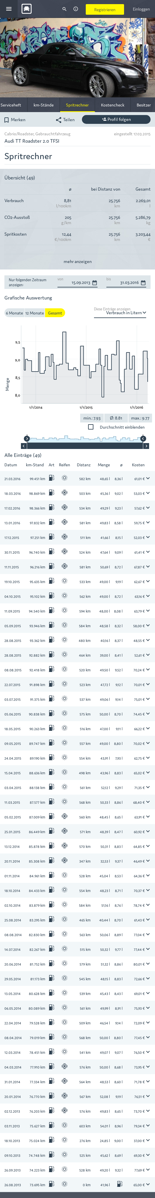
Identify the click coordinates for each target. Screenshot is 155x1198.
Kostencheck (112, 104)
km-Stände (44, 104)
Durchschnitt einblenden (92, 427)
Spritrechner (77, 104)
